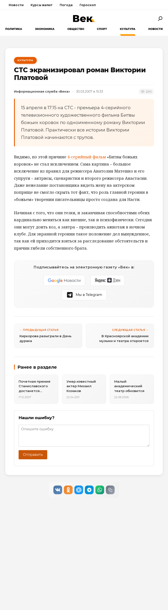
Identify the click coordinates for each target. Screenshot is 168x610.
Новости (16, 5)
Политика (13, 29)
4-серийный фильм (86, 156)
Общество (75, 29)
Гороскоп (88, 5)
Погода (66, 5)
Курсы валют (42, 5)
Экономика (44, 29)
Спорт (102, 29)
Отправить (33, 455)
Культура (127, 29)
